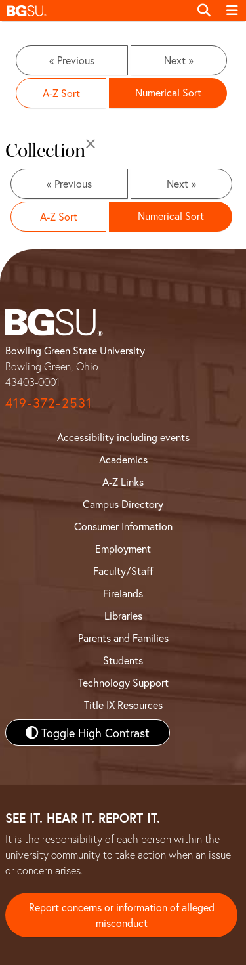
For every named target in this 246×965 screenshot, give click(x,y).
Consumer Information (123, 526)
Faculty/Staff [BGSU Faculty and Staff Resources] (123, 571)
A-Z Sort (61, 93)
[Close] (90, 144)
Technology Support (123, 682)
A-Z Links (123, 481)
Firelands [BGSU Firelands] (123, 593)
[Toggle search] (204, 10)
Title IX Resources (123, 705)
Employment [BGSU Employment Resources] (123, 548)
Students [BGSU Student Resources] (123, 660)
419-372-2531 (48, 403)
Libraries (123, 615)
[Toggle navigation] (232, 10)
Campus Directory (123, 504)
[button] (95, 10)
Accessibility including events (123, 437)
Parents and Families (123, 638)
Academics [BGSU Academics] (123, 459)
